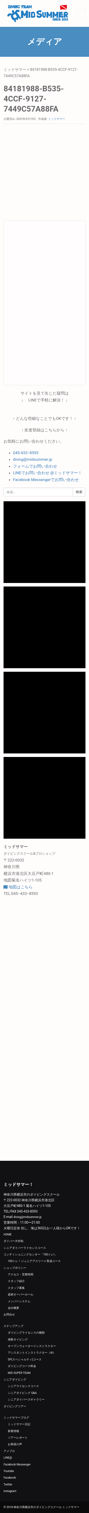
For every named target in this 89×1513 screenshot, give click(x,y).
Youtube (9, 1471)
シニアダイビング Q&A (22, 1393)
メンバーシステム (19, 1301)
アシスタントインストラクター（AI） (32, 1352)
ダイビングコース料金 (22, 1366)
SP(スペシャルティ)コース (25, 1359)
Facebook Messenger (17, 1464)
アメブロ (9, 1451)
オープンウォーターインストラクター (32, 1346)
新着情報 (13, 1431)
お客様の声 (15, 1444)
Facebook (10, 1477)
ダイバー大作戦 (13, 1241)
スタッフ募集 (16, 1288)
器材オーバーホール (20, 1294)
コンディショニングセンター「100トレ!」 (30, 1254)
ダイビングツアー (15, 1406)
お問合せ (9, 1314)
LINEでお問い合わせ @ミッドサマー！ (47, 472)
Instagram (10, 1491)
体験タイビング (18, 1339)
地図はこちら (18, 887)
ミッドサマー (15, 69)
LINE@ (8, 1457)
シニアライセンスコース (23, 1386)
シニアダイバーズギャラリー (26, 1399)
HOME (8, 1234)
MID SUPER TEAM (19, 1373)
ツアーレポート (18, 1437)
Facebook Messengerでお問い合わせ (46, 479)
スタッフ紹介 (16, 1281)
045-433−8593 (25, 452)
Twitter (8, 1484)
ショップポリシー (15, 1268)
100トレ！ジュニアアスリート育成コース (34, 1261)
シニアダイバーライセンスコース (25, 1248)
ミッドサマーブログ (16, 1417)
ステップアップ (13, 1326)
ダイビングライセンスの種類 (26, 1332)
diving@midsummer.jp (32, 459)
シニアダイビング (15, 1379)
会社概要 (13, 1308)
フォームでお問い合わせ (35, 466)
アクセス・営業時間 (20, 1274)
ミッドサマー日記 (19, 1424)
